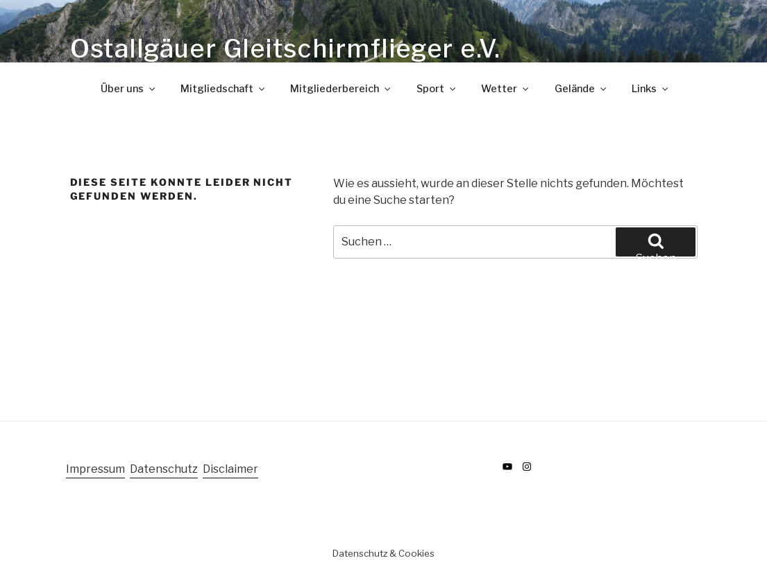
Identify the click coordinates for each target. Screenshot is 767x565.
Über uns (129, 88)
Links (651, 88)
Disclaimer (230, 469)
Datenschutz (164, 469)
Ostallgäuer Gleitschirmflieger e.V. (285, 48)
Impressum (95, 469)
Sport (436, 88)
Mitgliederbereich (341, 88)
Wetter (505, 88)
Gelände (581, 88)
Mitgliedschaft (223, 88)
